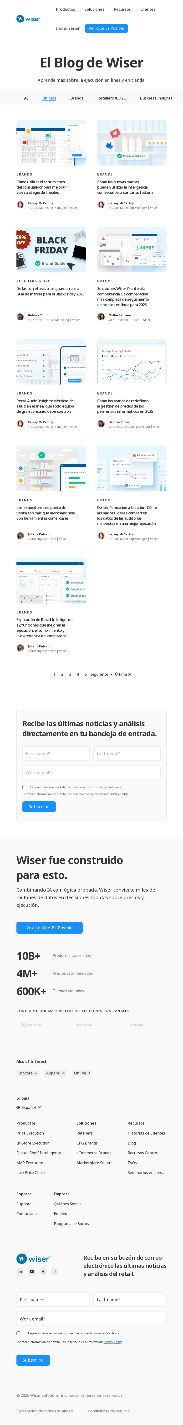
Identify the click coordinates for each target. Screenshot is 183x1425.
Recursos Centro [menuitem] (142, 1152)
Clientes (147, 9)
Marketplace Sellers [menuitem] (94, 1162)
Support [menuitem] (23, 1203)
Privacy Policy (119, 794)
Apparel (53, 1073)
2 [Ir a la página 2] (62, 674)
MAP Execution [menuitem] (29, 1162)
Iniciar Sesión (68, 28)
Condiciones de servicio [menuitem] (109, 1411)
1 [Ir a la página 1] (54, 674)
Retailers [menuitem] (84, 1133)
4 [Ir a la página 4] (78, 674)
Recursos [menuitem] (136, 1123)
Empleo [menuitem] (60, 1213)
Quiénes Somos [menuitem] (67, 1203)
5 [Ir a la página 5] (86, 674)
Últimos (49, 98)
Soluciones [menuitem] (86, 1123)
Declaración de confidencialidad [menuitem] (44, 1411)
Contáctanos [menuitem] (27, 1213)
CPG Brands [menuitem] (87, 1143)
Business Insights (156, 98)
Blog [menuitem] (132, 1143)
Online (80, 1073)
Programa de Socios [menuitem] (71, 1223)
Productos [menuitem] (26, 1123)
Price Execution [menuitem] (30, 1133)
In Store (25, 1073)
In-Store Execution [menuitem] (33, 1143)
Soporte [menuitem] (24, 1194)
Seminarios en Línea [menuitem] (146, 1172)
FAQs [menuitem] (132, 1162)
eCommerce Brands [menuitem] (93, 1152)
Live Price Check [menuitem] (31, 1172)
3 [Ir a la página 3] (70, 674)
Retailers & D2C (111, 98)
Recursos (122, 9)
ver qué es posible (106, 28)
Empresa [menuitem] (62, 1194)
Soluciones (94, 9)
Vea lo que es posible (49, 928)
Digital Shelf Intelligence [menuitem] (38, 1152)
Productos (65, 9)
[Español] (28, 1107)
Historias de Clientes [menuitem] (146, 1133)
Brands (77, 98)
